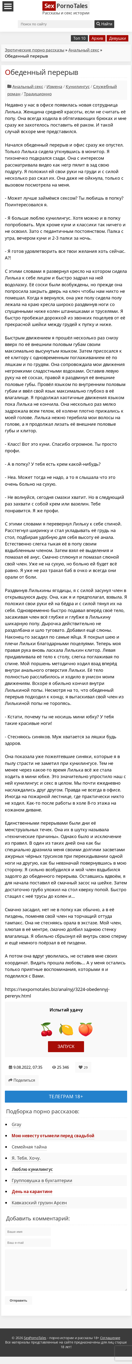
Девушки (117, 38)
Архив (97, 38)
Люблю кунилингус (32, 1169)
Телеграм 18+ (66, 1096)
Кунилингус (78, 86)
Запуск (66, 1046)
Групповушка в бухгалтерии (42, 1180)
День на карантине (32, 1191)
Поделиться (22, 1080)
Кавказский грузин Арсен (39, 1203)
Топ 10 (79, 38)
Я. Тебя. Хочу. (26, 1158)
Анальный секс (83, 50)
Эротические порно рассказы (34, 50)
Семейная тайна (29, 1147)
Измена (54, 86)
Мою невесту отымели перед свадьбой (53, 1135)
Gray (16, 1124)
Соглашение (110, 1345)
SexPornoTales (35, 1345)
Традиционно (38, 94)
